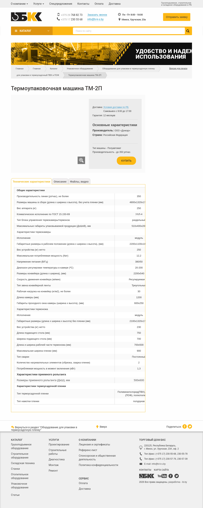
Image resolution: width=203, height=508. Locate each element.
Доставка (115, 3)
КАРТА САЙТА (161, 469)
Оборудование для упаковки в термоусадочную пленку (128, 68)
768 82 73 (72, 14)
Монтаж (54, 465)
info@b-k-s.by (96, 19)
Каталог (25, 30)
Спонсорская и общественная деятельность (97, 457)
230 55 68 (72, 19)
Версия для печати (178, 68)
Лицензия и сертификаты (94, 444)
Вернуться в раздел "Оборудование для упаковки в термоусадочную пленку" (44, 428)
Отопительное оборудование (19, 476)
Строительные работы (57, 452)
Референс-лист (88, 450)
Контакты (83, 3)
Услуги (38, 3)
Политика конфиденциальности (98, 465)
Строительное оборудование (19, 455)
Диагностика (57, 459)
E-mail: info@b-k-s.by (155, 464)
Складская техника (23, 463)
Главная (20, 68)
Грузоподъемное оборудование (21, 446)
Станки (15, 468)
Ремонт (53, 470)
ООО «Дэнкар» (122, 130)
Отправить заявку (177, 17)
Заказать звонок (97, 14)
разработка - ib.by (177, 482)
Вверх (101, 426)
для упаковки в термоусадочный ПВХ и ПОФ (38, 75)
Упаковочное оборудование (80, 68)
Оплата (99, 3)
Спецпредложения (60, 3)
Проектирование (59, 444)
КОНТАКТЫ (145, 469)
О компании (19, 3)
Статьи (15, 494)
